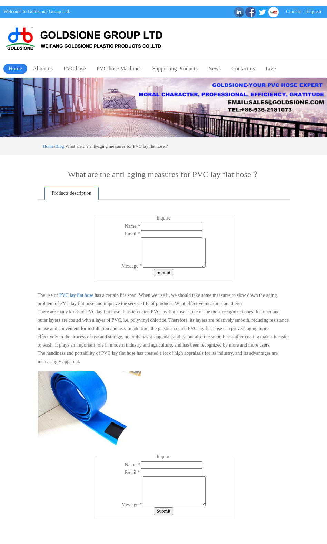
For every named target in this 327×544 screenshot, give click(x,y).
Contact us (243, 68)
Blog (59, 146)
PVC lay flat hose (76, 295)
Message (132, 266)
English (313, 11)
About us (43, 68)
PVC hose (74, 68)
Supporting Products (174, 68)
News (214, 68)
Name (133, 226)
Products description (71, 193)
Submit (163, 272)
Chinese (293, 11)
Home (15, 68)
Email (133, 233)
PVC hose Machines (119, 68)
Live (271, 68)
